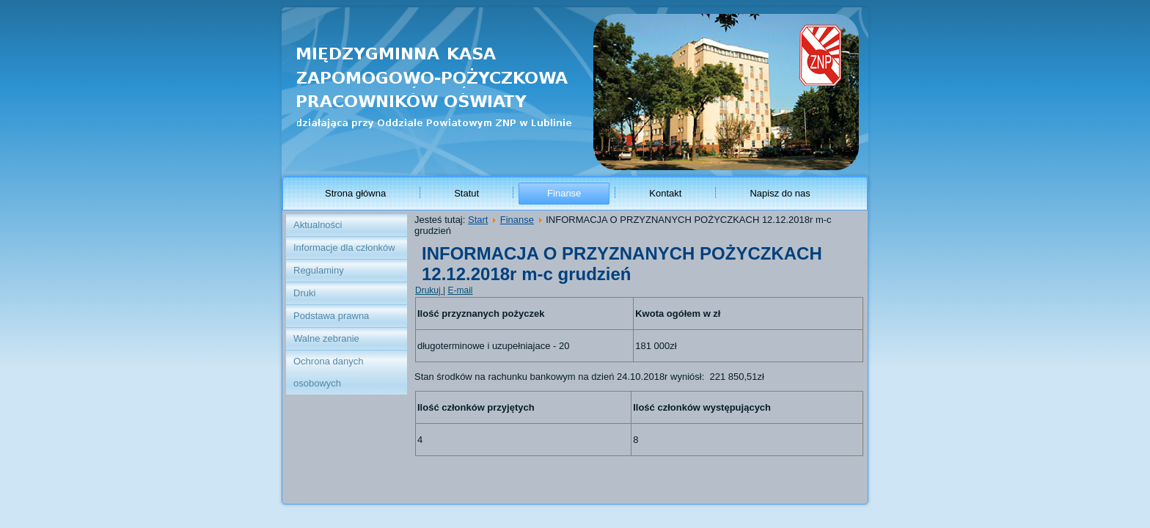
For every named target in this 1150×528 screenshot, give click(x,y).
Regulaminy (318, 270)
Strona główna (355, 193)
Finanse (564, 193)
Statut (466, 193)
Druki (304, 292)
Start (478, 219)
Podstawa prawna (331, 315)
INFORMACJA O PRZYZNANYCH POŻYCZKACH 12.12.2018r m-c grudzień (622, 263)
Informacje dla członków (344, 247)
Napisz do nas (780, 193)
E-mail (459, 290)
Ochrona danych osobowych (328, 372)
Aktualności (317, 224)
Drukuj (429, 290)
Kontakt (665, 193)
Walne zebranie (326, 338)
